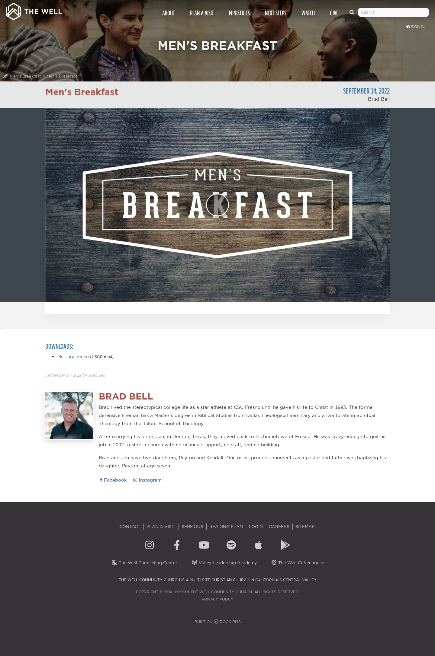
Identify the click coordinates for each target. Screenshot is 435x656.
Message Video (73, 357)
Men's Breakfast (25, 76)
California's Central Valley (286, 579)
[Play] (217, 204)
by (75, 375)
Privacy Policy (218, 599)
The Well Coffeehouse (297, 563)
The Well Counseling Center (144, 563)
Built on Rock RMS (218, 621)
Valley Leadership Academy (224, 563)
